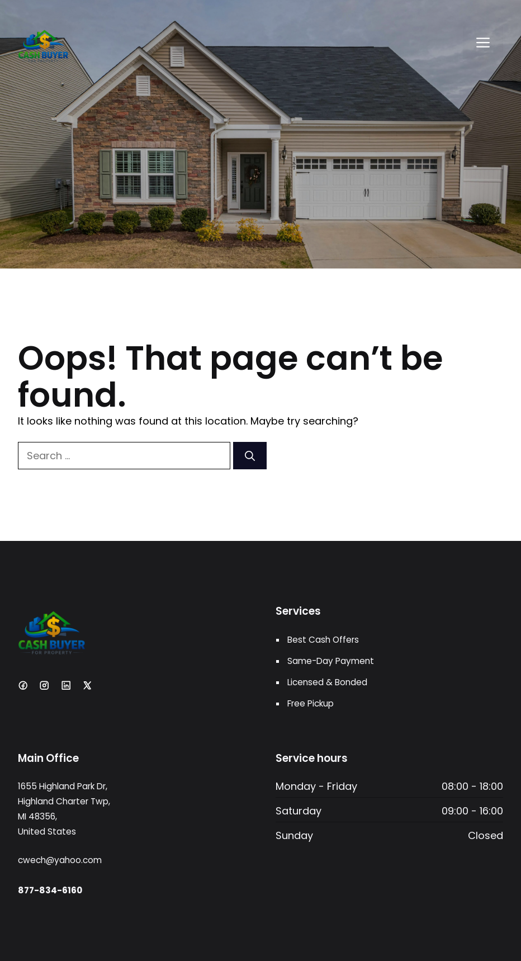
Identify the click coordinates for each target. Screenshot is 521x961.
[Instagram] (44, 685)
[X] (87, 685)
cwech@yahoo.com (60, 860)
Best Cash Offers (323, 640)
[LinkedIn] (66, 685)
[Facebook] (23, 685)
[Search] (250, 455)
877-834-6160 (50, 890)
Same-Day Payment (330, 661)
